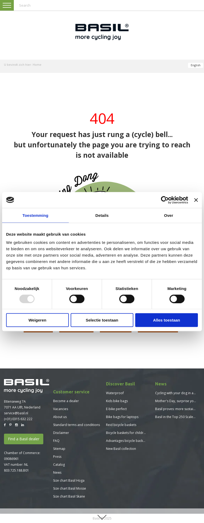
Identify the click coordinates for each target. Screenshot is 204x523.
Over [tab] (168, 215)
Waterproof (115, 393)
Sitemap (59, 448)
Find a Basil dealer (23, 438)
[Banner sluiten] (196, 200)
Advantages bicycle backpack (128, 440)
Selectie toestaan (102, 320)
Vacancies (60, 409)
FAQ (56, 440)
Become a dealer (66, 401)
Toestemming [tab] (36, 215)
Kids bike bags (117, 401)
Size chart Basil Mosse (69, 488)
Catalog (59, 464)
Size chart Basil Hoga (68, 480)
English (196, 65)
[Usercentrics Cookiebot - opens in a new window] (165, 200)
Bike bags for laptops (122, 417)
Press (57, 456)
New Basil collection (121, 448)
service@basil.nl (16, 413)
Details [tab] (102, 215)
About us (60, 417)
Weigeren (37, 320)
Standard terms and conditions (76, 425)
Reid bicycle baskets (121, 425)
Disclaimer (61, 432)
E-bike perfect (116, 409)
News (57, 472)
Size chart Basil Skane (69, 496)
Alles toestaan (166, 320)
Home (37, 65)
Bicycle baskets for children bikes (131, 432)
